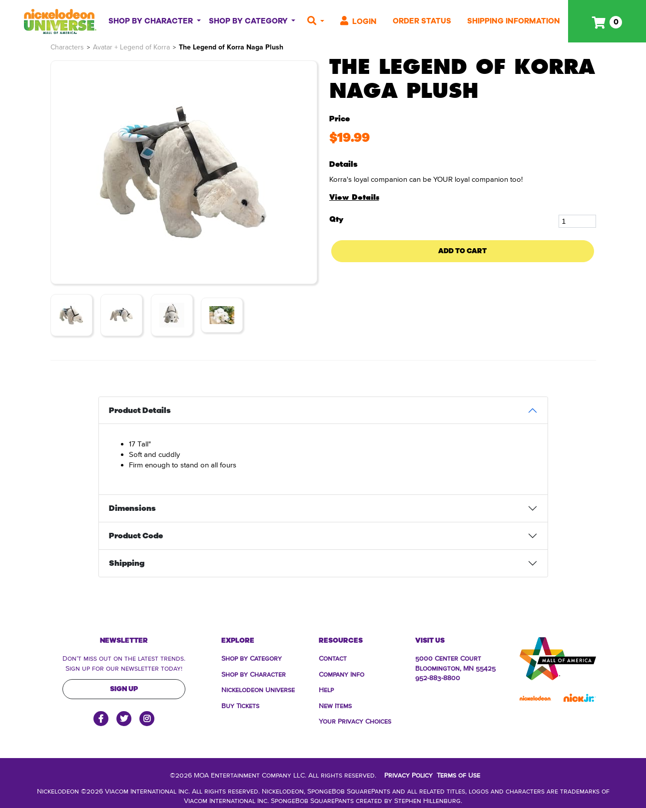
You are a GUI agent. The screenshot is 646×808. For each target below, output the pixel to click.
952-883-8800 (437, 677)
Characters (67, 47)
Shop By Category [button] (249, 21)
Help (326, 689)
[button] (315, 21)
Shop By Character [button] (151, 21)
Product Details (140, 410)
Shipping (126, 563)
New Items (335, 705)
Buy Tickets (240, 705)
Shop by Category (251, 657)
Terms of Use (458, 774)
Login (358, 21)
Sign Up (124, 689)
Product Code (136, 535)
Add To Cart (462, 251)
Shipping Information (513, 21)
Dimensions (132, 508)
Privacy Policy (408, 774)
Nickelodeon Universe (258, 689)
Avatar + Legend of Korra (131, 47)
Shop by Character (253, 673)
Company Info (341, 673)
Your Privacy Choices (355, 720)
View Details (354, 197)
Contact (333, 657)
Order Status (422, 21)
